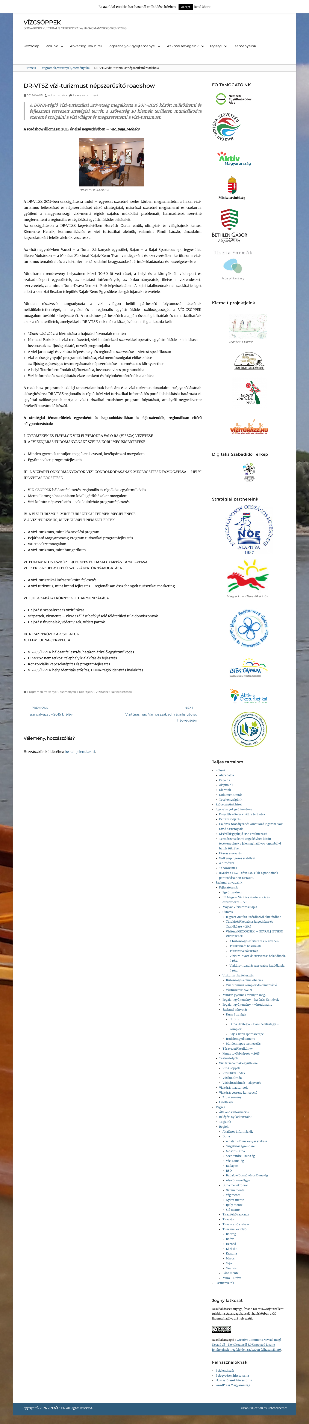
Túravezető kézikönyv (238, 1048)
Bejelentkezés (225, 1371)
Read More (202, 7)
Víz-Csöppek (231, 1068)
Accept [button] (185, 7)
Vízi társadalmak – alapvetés (242, 1083)
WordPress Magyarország (233, 1385)
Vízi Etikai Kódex (234, 1073)
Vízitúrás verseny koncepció (238, 1092)
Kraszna (231, 1253)
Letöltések (226, 1102)
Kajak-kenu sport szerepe (247, 1034)
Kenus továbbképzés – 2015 (241, 1053)
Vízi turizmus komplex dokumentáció (251, 985)
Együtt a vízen (232, 892)
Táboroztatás (228, 868)
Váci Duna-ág (235, 1161)
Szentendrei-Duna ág (240, 1156)
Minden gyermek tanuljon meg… (245, 995)
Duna (226, 1136)
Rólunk (51, 46)
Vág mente (233, 1195)
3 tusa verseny (232, 1097)
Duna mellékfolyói (235, 1185)
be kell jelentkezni (80, 751)
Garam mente (235, 1190)
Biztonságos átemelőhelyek (244, 980)
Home (31, 68)
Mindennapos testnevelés (243, 1044)
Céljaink (224, 780)
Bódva (230, 1239)
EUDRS (234, 1019)
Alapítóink (226, 785)
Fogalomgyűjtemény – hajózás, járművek (251, 1000)
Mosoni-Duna (235, 1151)
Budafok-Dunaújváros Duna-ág (247, 1175)
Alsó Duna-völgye (238, 1180)
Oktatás (228, 912)
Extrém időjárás (230, 819)
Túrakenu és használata (246, 946)
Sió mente (233, 1210)
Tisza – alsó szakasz (236, 1224)
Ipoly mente (234, 1205)
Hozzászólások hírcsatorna (234, 1380)
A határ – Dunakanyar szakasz (246, 1141)
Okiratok (225, 790)
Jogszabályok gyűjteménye (131, 46)
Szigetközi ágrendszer (241, 1146)
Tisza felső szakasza (236, 1214)
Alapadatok (226, 775)
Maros (230, 1258)
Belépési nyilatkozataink (235, 1117)
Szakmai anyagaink (182, 46)
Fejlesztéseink (228, 887)
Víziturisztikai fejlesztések (114, 691)
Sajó (229, 1263)
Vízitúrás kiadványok (233, 1088)
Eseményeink (244, 46)
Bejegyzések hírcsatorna (232, 1375)
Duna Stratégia (236, 1014)
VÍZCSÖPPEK (42, 22)
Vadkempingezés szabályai (237, 858)
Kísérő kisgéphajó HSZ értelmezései (243, 834)
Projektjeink (85, 691)
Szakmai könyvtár (235, 1009)
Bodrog (231, 1234)
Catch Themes (277, 1408)
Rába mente (231, 1273)
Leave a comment (85, 95)
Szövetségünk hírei (85, 46)
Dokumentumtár (230, 795)
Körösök (231, 1249)
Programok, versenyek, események (65, 68)
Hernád (231, 1244)
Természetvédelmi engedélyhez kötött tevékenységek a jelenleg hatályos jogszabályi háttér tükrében (250, 843)
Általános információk (234, 1112)
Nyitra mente (235, 1200)
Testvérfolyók (228, 1058)
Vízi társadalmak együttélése (238, 1063)
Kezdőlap (31, 46)
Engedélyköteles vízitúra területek (242, 814)
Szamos (231, 1268)
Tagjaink (225, 1122)
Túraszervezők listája (244, 951)
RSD (229, 1171)
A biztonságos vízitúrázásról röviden (254, 941)
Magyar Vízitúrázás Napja (240, 907)
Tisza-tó (228, 1219)
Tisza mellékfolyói (235, 1229)
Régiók (224, 1127)
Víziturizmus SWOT (239, 990)
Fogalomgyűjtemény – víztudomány (247, 1004)
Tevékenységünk (230, 800)
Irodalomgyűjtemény (240, 1039)
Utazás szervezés (230, 853)
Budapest (232, 1166)
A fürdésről (226, 863)
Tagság (215, 46)
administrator (57, 95)
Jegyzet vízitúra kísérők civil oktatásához (253, 917)
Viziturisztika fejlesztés (238, 975)
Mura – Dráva (232, 1278)
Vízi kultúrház (232, 1078)
